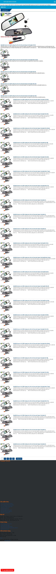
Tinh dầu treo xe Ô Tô (4, 507)
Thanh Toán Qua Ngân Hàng (6, 526)
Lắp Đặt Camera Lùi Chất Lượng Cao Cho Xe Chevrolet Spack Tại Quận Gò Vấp (30, 142)
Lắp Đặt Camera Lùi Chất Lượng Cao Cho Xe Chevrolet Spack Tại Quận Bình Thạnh (31, 171)
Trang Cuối (19, 458)
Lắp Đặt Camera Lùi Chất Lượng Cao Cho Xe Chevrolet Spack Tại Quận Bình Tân (31, 185)
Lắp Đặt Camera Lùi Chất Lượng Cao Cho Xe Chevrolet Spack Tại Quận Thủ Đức (31, 99)
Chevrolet (8, 12)
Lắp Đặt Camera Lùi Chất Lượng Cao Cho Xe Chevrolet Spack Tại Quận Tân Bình (31, 156)
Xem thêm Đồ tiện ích (4, 512)
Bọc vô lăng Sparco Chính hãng (7, 504)
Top (1, 538)
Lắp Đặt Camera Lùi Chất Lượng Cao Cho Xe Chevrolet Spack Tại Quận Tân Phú (30, 113)
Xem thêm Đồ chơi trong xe (6, 510)
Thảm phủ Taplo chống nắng (6, 506)
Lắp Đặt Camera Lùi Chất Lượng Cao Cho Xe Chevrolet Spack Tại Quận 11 (29, 214)
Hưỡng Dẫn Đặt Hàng (4, 525)
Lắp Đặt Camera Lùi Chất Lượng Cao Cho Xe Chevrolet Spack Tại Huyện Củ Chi (18, 45)
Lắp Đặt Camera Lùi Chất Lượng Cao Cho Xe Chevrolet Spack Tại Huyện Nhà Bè (18, 71)
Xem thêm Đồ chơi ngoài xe (6, 511)
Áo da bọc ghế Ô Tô (4, 508)
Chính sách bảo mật (4, 529)
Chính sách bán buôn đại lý (6, 523)
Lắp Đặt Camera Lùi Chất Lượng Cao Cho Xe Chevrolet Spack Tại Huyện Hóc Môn (19, 95)
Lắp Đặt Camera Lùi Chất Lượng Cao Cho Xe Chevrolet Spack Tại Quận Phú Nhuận (31, 128)
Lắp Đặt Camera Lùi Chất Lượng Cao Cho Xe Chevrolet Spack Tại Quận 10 (29, 228)
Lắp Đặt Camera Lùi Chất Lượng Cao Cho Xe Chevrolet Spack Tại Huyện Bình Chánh (19, 59)
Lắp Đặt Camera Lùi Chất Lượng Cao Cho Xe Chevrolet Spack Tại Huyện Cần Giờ (18, 83)
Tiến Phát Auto (8, 540)
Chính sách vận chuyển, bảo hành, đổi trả (9, 527)
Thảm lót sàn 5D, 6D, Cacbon (6, 503)
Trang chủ (3, 12)
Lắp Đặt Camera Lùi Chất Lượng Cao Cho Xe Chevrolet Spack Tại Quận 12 (29, 200)
